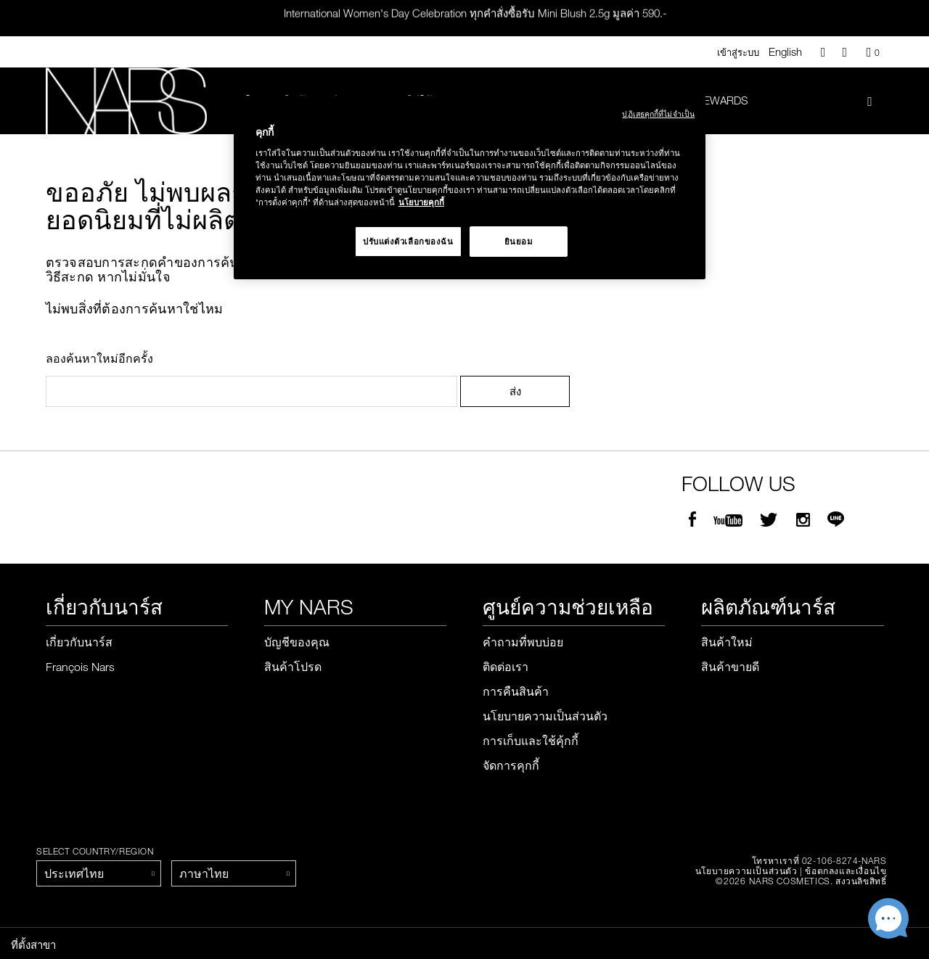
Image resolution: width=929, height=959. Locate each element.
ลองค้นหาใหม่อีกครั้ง (99, 359)
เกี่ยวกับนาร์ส (79, 642)
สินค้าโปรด (293, 667)
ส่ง (515, 391)
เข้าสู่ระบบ (738, 52)
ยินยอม (518, 241)
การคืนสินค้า (516, 692)
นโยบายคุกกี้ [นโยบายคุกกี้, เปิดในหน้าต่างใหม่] (421, 202)
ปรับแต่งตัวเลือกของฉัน (408, 241)
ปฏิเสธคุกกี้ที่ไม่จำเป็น (658, 113)
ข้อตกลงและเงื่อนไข (845, 871)
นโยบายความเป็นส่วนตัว (545, 716)
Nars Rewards (707, 100)
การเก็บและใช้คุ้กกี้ (530, 741)
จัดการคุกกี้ (511, 766)
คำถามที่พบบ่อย (523, 642)
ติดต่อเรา (505, 667)
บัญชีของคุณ (297, 642)
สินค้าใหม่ (727, 642)
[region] (469, 187)
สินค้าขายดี (730, 667)
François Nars (80, 667)
